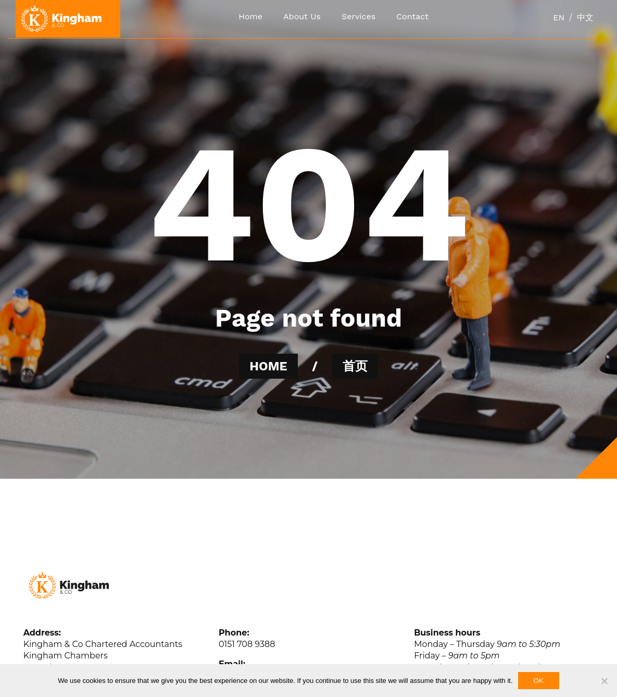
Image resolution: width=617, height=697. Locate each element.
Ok (539, 680)
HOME (268, 366)
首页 (355, 366)
